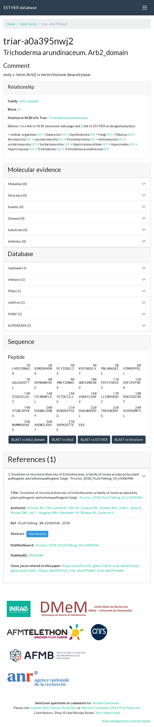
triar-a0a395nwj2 (126, 566)
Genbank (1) (17, 268)
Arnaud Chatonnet (106, 703)
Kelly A (136, 508)
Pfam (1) (14, 291)
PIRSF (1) (15, 314)
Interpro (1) (16, 279)
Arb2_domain (29, 101)
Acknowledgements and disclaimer (126, 721)
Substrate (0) (17, 230)
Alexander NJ (69, 513)
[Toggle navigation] (145, 7)
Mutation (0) (17, 184)
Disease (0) (16, 218)
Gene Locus (28, 24)
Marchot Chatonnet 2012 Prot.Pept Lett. (111, 708)
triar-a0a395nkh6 (111, 570)
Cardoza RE (89, 508)
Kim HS (74, 508)
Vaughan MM (48, 513)
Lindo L (123, 508)
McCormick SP (56, 508)
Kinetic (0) (15, 207)
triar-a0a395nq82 (82, 570)
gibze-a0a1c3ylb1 (24, 570)
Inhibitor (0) (17, 241)
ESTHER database (20, 7)
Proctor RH (36, 508)
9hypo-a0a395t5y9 (53, 570)
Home (11, 24)
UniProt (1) (16, 302)
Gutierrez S (106, 513)
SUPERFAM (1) (19, 325)
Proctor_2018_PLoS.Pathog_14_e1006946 (110, 497)
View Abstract (37, 534)
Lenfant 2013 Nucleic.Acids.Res (53, 708)
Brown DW (19, 513)
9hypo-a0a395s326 (76, 566)
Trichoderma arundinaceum (68, 118)
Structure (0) (17, 195)
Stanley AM (108, 508)
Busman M (88, 513)
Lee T (33, 513)
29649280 (36, 555)
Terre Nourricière (107, 713)
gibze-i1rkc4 (102, 566)
